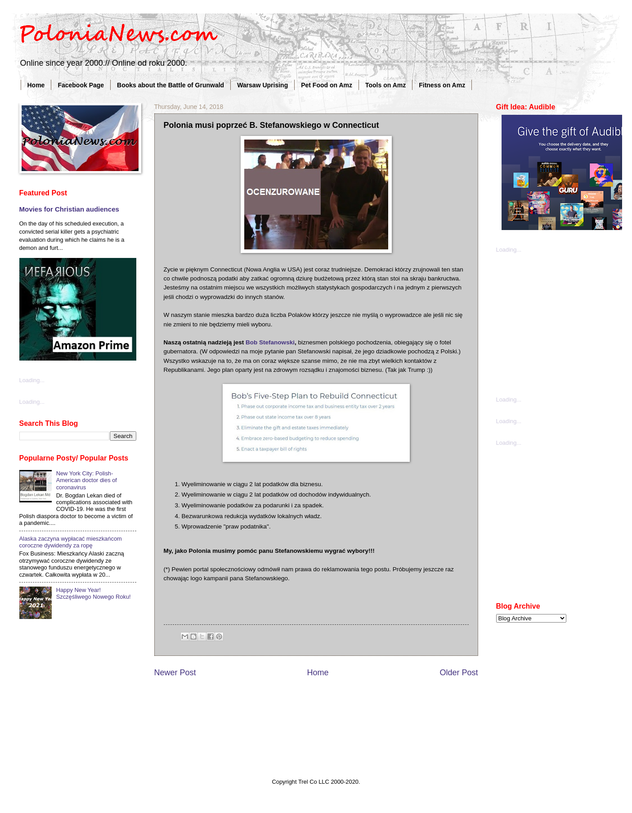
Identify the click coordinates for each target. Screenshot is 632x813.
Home (36, 85)
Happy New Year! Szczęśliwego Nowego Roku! (93, 593)
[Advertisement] (563, 323)
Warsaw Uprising (262, 85)
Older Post (458, 672)
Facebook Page (81, 85)
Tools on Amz (385, 85)
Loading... (32, 380)
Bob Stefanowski (270, 342)
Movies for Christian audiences (69, 209)
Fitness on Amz (442, 85)
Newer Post (175, 672)
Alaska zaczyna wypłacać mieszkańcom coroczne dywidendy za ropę (70, 542)
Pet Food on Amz (326, 85)
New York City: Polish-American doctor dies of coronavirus (86, 480)
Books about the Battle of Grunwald (170, 85)
